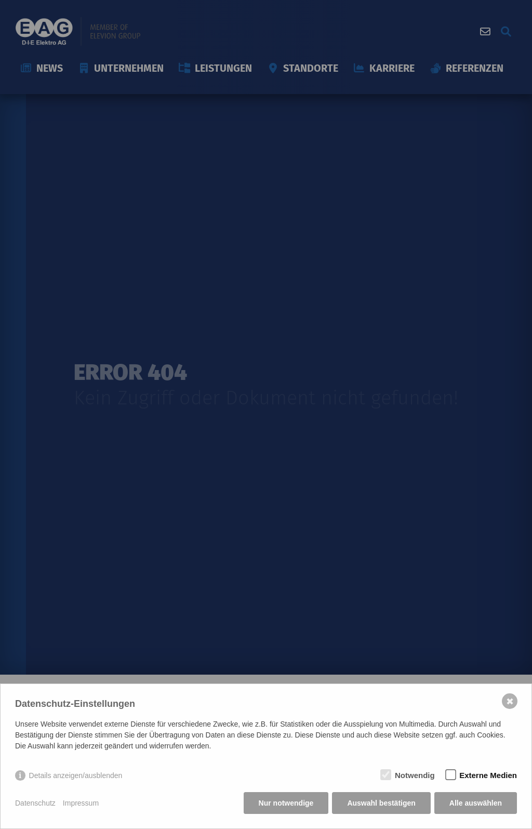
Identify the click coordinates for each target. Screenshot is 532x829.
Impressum (81, 803)
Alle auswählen (475, 803)
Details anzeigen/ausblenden (76, 775)
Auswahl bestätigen (381, 803)
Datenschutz (35, 803)
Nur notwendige (286, 803)
